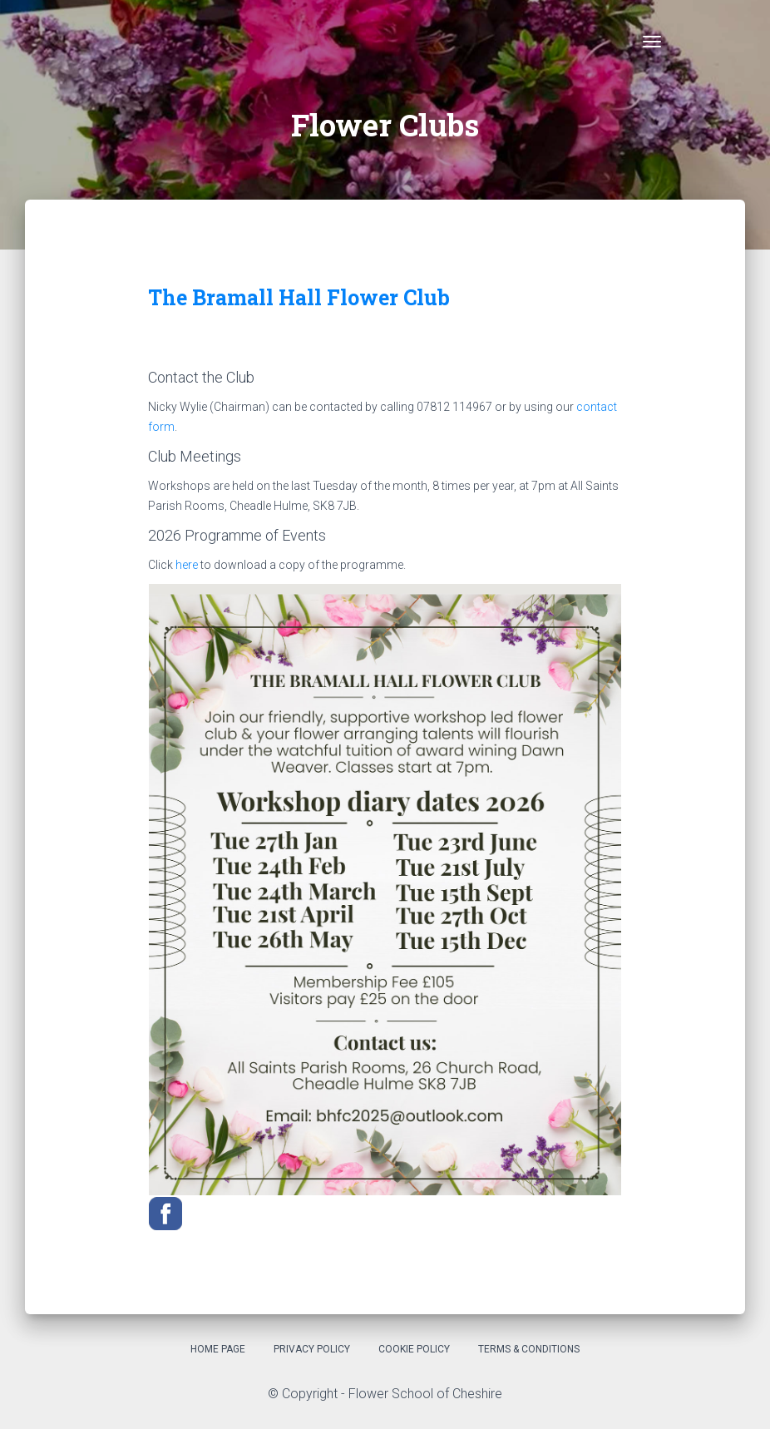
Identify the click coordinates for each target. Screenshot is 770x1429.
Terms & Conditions (529, 1349)
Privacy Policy (312, 1349)
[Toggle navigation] (652, 42)
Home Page (217, 1349)
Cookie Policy (414, 1349)
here (186, 564)
